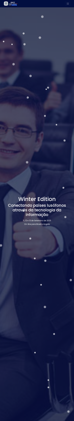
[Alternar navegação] (68, 4)
